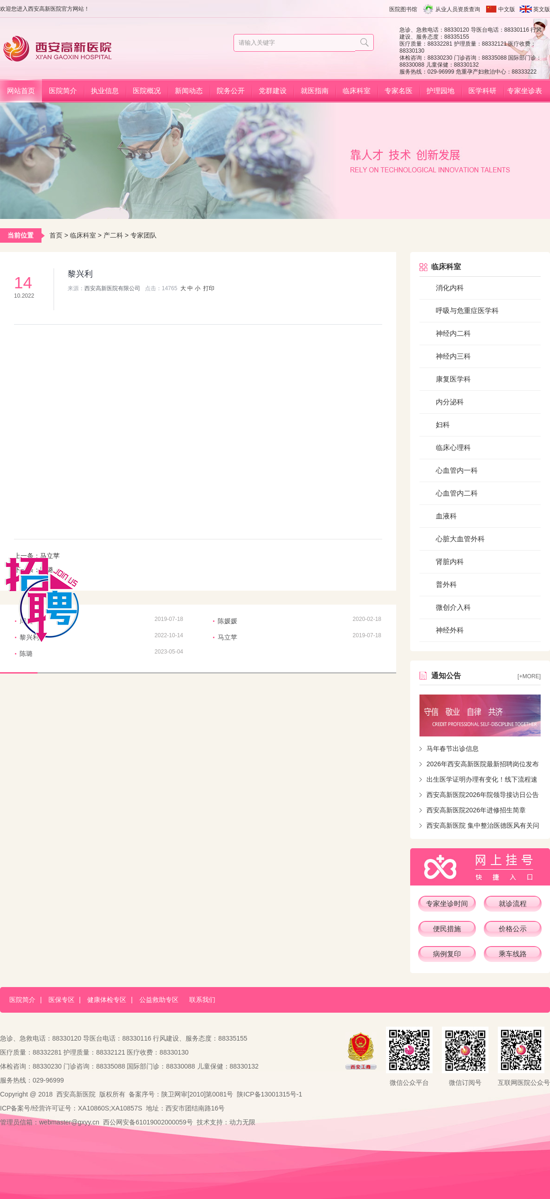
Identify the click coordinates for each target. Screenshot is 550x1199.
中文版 (506, 9)
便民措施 (447, 929)
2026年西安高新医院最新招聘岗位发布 (482, 764)
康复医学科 (453, 379)
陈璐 (26, 653)
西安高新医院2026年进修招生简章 (476, 810)
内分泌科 (450, 402)
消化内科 (450, 288)
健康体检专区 (106, 999)
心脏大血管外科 (460, 539)
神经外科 (450, 630)
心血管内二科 (457, 493)
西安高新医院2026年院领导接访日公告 (482, 794)
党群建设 (273, 91)
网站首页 (21, 91)
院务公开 (231, 91)
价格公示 (513, 929)
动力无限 (242, 1122)
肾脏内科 (450, 561)
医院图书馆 (403, 9)
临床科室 (357, 91)
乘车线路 (513, 954)
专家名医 (398, 91)
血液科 (446, 516)
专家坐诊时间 (447, 903)
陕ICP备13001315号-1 (269, 1094)
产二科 (113, 235)
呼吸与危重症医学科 (467, 310)
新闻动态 (189, 91)
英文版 (541, 9)
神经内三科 (453, 356)
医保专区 (61, 999)
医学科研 (482, 91)
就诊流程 (513, 903)
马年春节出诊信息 (452, 748)
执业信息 (105, 91)
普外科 (446, 584)
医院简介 (63, 91)
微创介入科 (453, 607)
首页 (55, 235)
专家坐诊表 (524, 91)
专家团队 (144, 235)
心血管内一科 (457, 470)
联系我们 (202, 999)
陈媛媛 (227, 621)
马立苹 (50, 555)
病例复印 (447, 954)
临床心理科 (453, 447)
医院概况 (147, 91)
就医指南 (315, 91)
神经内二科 (453, 333)
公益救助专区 (159, 999)
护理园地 (440, 91)
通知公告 (446, 676)
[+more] (529, 676)
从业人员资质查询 (457, 9)
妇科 (443, 425)
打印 (208, 288)
